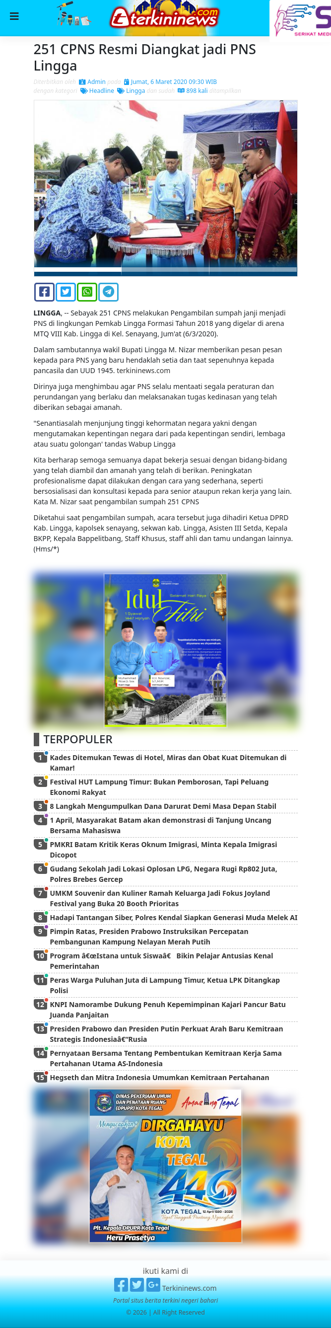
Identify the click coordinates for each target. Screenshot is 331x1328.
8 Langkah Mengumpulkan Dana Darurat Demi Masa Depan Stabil (163, 806)
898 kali (192, 90)
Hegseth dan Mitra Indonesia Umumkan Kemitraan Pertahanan (159, 1077)
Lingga (131, 90)
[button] (54, 188)
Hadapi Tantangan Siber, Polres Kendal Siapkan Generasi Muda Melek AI (174, 917)
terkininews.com (143, 370)
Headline (97, 90)
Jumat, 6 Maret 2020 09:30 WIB (170, 82)
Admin (92, 82)
